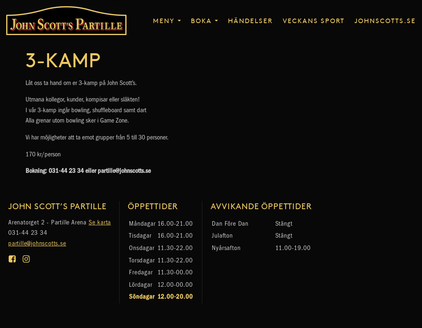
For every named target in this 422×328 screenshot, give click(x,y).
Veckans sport (314, 20)
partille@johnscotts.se (37, 243)
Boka (201, 20)
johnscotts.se (385, 20)
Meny (164, 20)
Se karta (100, 222)
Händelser (250, 20)
